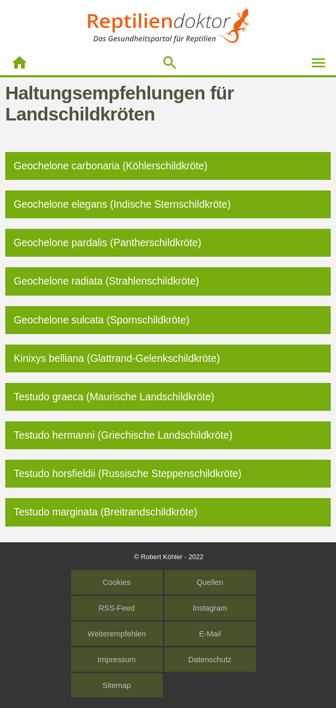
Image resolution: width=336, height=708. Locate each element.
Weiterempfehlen (116, 634)
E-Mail (210, 634)
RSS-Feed (116, 608)
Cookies (117, 582)
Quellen (209, 582)
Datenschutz (210, 659)
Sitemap (117, 685)
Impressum (116, 659)
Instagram (210, 608)
